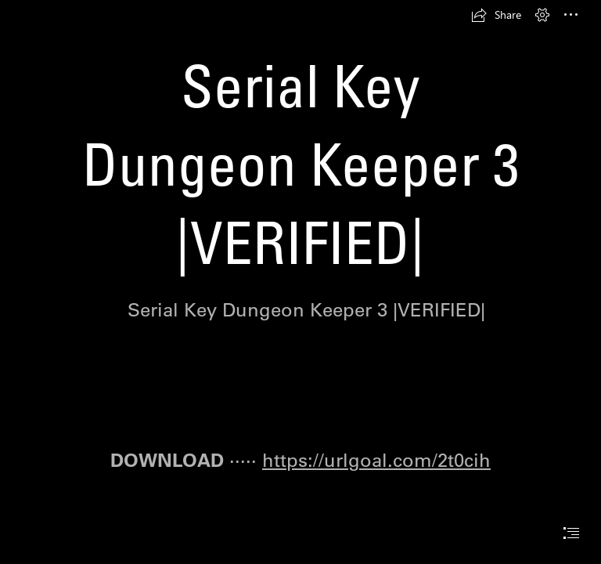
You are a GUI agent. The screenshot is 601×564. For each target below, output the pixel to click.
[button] (496, 15)
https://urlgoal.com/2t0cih (376, 460)
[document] (300, 282)
